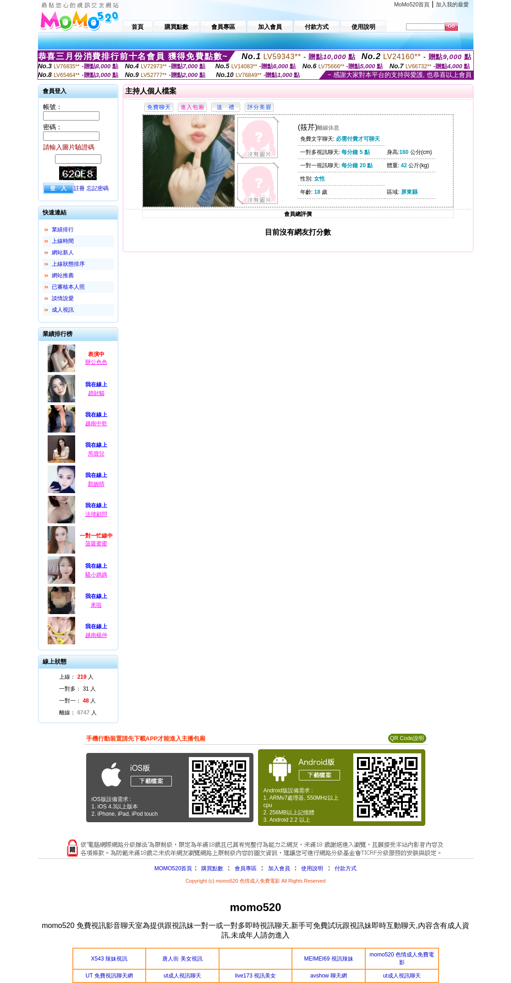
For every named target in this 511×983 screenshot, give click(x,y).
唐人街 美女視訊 (182, 959)
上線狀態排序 (68, 264)
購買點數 (211, 868)
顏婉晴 (96, 484)
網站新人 (63, 252)
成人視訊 (63, 310)
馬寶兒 (96, 453)
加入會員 (279, 868)
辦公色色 (96, 362)
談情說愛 (63, 298)
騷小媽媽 (96, 574)
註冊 (79, 188)
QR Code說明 (407, 738)
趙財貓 (96, 393)
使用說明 (312, 868)
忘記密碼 (98, 188)
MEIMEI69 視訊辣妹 (328, 959)
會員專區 (246, 868)
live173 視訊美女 (255, 975)
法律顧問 (96, 514)
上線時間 (63, 241)
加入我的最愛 (452, 4)
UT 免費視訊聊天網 (109, 975)
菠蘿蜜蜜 (96, 543)
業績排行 (63, 229)
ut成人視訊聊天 (182, 975)
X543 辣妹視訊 (109, 959)
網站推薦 (63, 275)
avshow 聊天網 (328, 975)
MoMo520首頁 (411, 4)
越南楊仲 (96, 635)
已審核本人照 (68, 287)
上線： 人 (76, 677)
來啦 (96, 605)
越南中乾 (96, 423)
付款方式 (346, 868)
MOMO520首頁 (173, 868)
